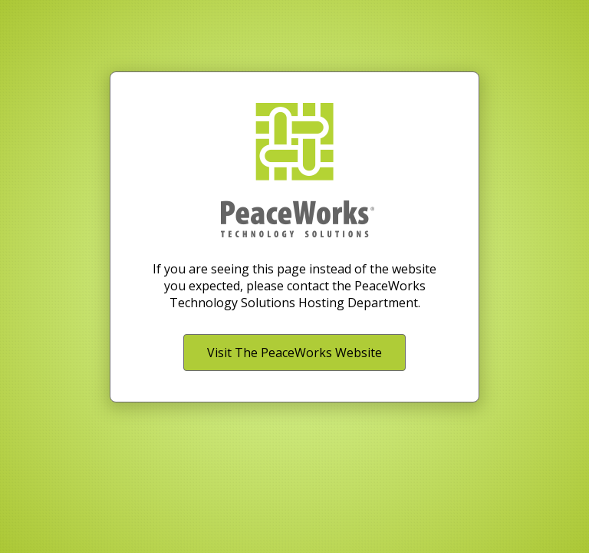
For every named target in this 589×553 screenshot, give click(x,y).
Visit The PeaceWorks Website (294, 352)
